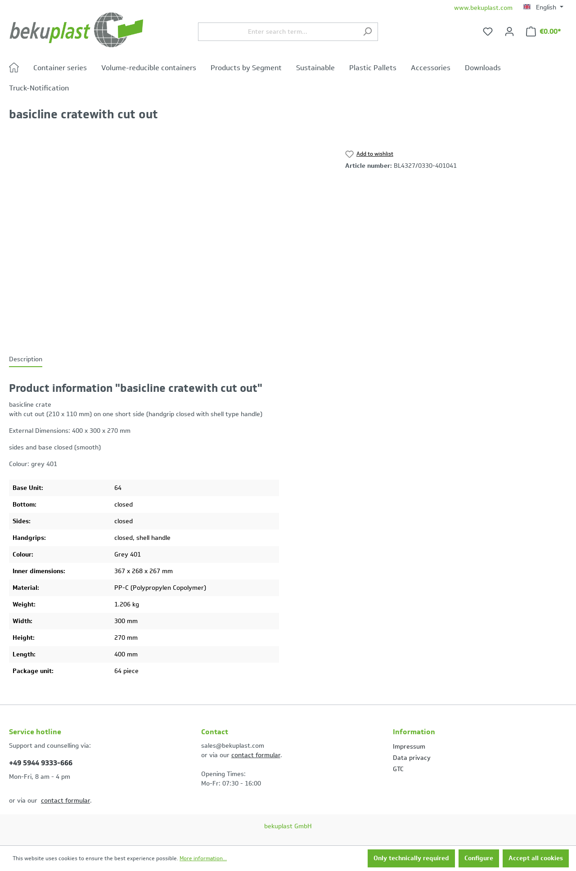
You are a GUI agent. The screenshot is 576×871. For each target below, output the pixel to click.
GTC (398, 769)
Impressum (409, 746)
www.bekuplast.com (483, 8)
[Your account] (509, 31)
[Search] (367, 31)
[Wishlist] (488, 31)
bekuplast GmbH (288, 826)
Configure (478, 858)
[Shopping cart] (543, 31)
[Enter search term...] (277, 31)
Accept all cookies (535, 858)
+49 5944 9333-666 (40, 763)
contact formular (65, 800)
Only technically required (411, 858)
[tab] (25, 359)
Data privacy (412, 758)
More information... (203, 858)
